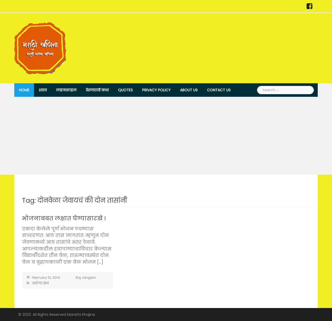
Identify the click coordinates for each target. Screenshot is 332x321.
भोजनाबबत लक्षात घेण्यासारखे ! (64, 218)
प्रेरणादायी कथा (97, 90)
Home (24, 90)
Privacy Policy (156, 90)
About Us (189, 90)
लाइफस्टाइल (66, 90)
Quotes (125, 90)
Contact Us (219, 90)
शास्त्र (43, 90)
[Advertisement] (166, 135)
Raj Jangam (86, 277)
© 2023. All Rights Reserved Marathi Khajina (56, 314)
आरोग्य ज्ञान (40, 283)
